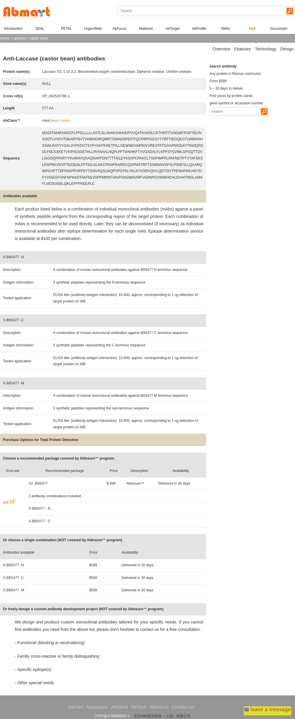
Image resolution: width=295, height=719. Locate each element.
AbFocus (119, 29)
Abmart (75, 707)
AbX (252, 29)
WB (9, 503)
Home (4, 38)
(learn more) (60, 121)
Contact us (183, 707)
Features (242, 49)
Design (287, 49)
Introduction (13, 29)
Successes (278, 29)
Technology (265, 49)
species (20, 38)
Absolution (97, 707)
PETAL (66, 29)
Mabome (146, 29)
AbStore (119, 707)
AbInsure (159, 707)
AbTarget (172, 29)
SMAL (226, 29)
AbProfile (199, 29)
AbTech (139, 707)
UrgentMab (92, 29)
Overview (221, 49)
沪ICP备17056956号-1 (112, 716)
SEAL (40, 29)
